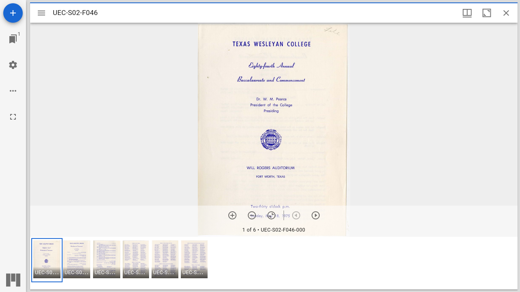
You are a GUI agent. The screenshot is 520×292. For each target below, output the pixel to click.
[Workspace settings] (13, 65)
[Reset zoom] (271, 215)
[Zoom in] (232, 215)
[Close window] (506, 13)
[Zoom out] (252, 215)
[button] (47, 260)
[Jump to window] (13, 39)
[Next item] (315, 215)
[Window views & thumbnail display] (467, 13)
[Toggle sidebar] (41, 13)
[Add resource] (13, 13)
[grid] (274, 263)
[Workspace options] (13, 91)
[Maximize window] (486, 13)
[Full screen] (13, 117)
